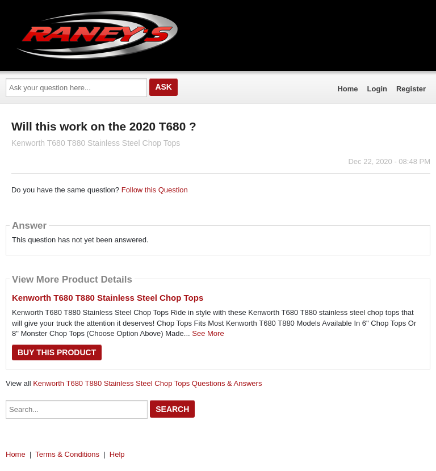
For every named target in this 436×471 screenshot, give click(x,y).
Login (377, 89)
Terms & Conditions (67, 454)
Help (117, 454)
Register (411, 89)
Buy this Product (57, 352)
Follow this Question (154, 190)
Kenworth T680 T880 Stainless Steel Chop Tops (107, 297)
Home (347, 89)
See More (208, 333)
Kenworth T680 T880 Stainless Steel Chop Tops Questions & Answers (147, 383)
